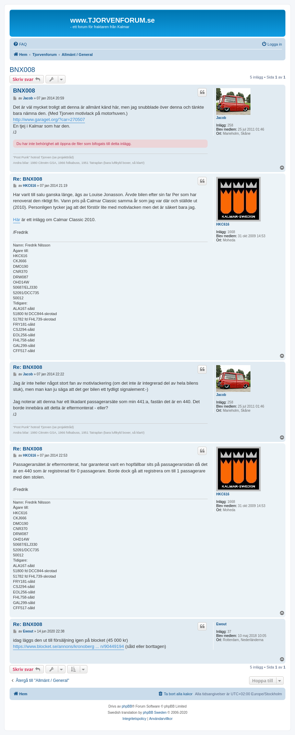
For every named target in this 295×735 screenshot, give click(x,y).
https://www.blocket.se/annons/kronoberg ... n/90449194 (68, 646)
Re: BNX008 (27, 179)
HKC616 (222, 224)
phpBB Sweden (155, 712)
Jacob (221, 118)
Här (16, 219)
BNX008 (22, 69)
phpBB (127, 706)
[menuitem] (20, 44)
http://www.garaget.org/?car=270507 (49, 119)
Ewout (221, 624)
